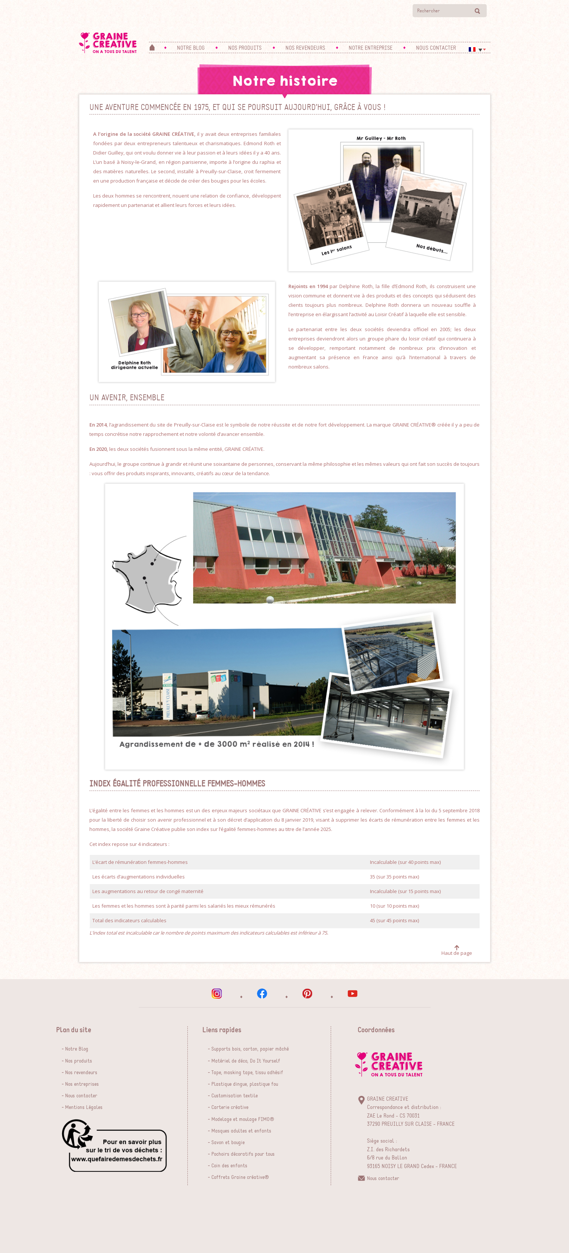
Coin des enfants (229, 1165)
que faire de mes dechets (114, 1145)
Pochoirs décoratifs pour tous (243, 1154)
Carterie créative (229, 1107)
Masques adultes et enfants (241, 1131)
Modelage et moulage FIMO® (242, 1119)
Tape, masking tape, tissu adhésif (247, 1072)
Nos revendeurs (81, 1072)
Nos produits (78, 1061)
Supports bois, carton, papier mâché (250, 1049)
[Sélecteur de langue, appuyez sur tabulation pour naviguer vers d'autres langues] (477, 49)
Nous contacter (81, 1095)
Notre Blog (76, 1049)
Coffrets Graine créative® (240, 1177)
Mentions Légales (84, 1107)
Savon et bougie (228, 1142)
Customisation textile (234, 1095)
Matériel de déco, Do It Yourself (245, 1061)
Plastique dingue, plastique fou (244, 1084)
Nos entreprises (82, 1084)
